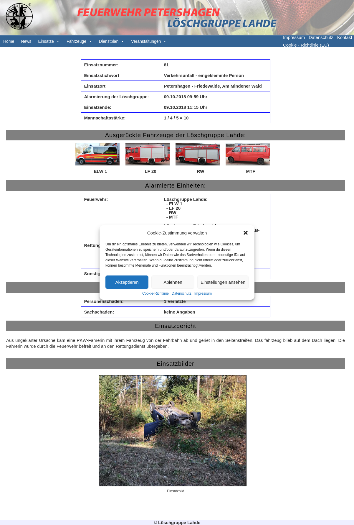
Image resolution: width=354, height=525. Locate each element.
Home (8, 41)
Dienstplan (108, 41)
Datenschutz (181, 293)
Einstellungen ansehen (223, 282)
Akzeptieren (126, 282)
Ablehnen (172, 282)
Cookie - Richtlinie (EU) (306, 44)
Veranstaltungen (146, 41)
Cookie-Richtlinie (155, 293)
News (26, 41)
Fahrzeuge (76, 41)
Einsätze (46, 41)
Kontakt (344, 37)
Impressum (203, 293)
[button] (246, 233)
